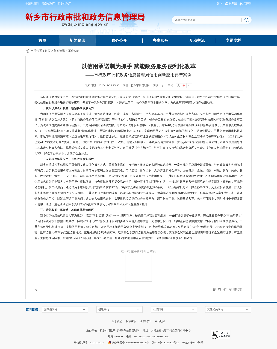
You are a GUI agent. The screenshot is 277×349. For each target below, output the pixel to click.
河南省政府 (48, 3)
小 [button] (189, 85)
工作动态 (73, 50)
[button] (233, 3)
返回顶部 (238, 289)
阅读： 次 (158, 85)
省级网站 (103, 309)
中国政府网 (32, 3)
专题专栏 (233, 40)
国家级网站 (50, 309)
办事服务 (160, 40)
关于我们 (117, 321)
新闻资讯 (77, 40)
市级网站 (158, 309)
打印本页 (221, 289)
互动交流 (197, 40)
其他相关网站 (215, 309)
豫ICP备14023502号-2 (165, 342)
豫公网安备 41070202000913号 (128, 342)
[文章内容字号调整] (180, 85)
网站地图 (160, 321)
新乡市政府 (64, 3)
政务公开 (119, 40)
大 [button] (178, 85)
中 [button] (183, 85)
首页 (42, 40)
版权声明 (131, 321)
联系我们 (145, 321)
